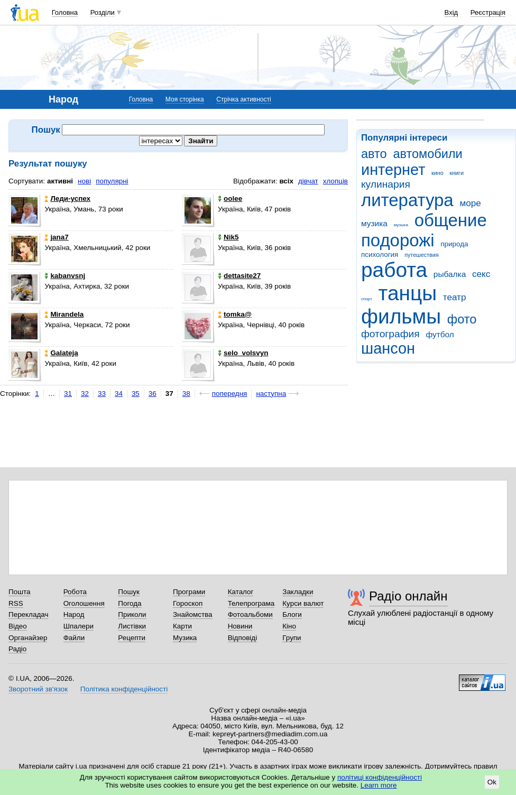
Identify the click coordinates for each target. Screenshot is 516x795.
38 (186, 394)
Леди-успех (67, 198)
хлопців (335, 181)
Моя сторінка (184, 99)
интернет (393, 169)
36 (152, 394)
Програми (189, 592)
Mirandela (64, 314)
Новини (240, 626)
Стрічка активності (243, 99)
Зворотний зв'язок (38, 689)
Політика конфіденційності (124, 689)
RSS (15, 603)
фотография (390, 333)
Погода (129, 603)
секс (481, 274)
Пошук (129, 592)
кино (437, 173)
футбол (440, 334)
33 (102, 394)
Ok (491, 782)
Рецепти (131, 638)
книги (456, 173)
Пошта (19, 592)
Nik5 (228, 237)
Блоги (292, 614)
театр (454, 297)
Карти (182, 626)
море (470, 203)
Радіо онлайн (408, 596)
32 (85, 394)
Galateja (61, 353)
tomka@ (235, 314)
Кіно (289, 626)
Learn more (379, 785)
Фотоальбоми (250, 614)
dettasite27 (239, 276)
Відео (17, 626)
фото (462, 319)
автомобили (427, 154)
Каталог (241, 592)
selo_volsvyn (243, 353)
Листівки (132, 626)
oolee (230, 198)
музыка (401, 225)
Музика (185, 638)
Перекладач (28, 614)
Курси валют (303, 603)
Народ (74, 614)
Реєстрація (488, 12)
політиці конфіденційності (379, 777)
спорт (366, 299)
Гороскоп (187, 603)
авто (374, 154)
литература (407, 200)
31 (68, 394)
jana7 (56, 237)
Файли (74, 638)
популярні (112, 181)
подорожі (398, 240)
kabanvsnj (64, 276)
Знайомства (193, 614)
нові (84, 181)
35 (136, 394)
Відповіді (242, 638)
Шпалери (78, 626)
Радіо (17, 649)
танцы (408, 293)
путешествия (421, 255)
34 (119, 394)
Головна (65, 12)
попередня (229, 394)
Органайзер (27, 638)
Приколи (132, 614)
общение (450, 220)
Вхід (451, 12)
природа (454, 244)
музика (374, 223)
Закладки (297, 592)
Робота (75, 592)
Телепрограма (251, 603)
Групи (291, 638)
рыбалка (450, 274)
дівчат (308, 181)
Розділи (102, 12)
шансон (388, 348)
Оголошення (84, 603)
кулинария (385, 184)
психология (379, 254)
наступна (271, 394)
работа (394, 269)
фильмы (401, 316)
